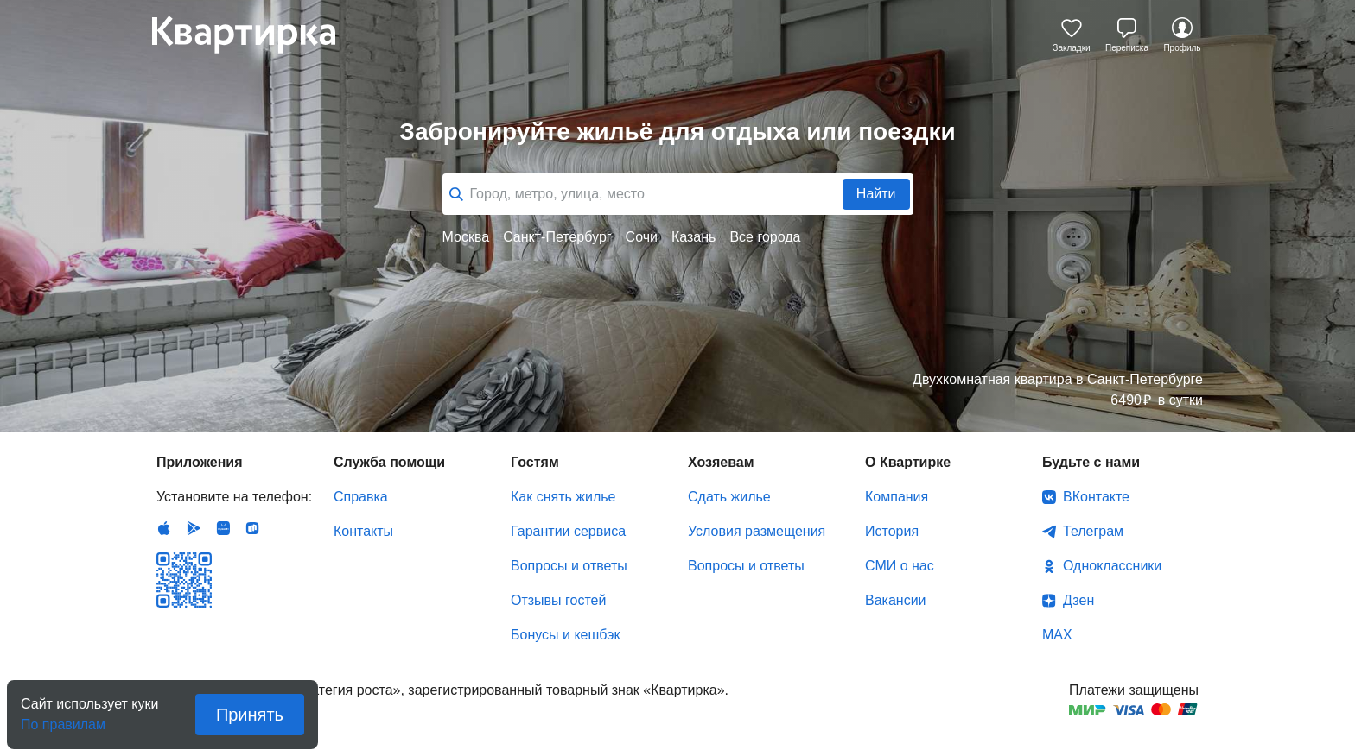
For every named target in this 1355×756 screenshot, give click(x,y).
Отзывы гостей (558, 600)
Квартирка (255, 35)
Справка (361, 496)
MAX (1057, 634)
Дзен (1078, 600)
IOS (164, 528)
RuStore (252, 528)
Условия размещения (756, 531)
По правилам (63, 719)
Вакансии (895, 600)
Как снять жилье (563, 496)
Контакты (363, 531)
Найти (876, 193)
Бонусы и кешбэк (565, 634)
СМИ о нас (899, 565)
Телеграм (1093, 531)
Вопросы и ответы (569, 565)
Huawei (223, 528)
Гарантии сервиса (568, 531)
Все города (764, 237)
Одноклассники (1112, 565)
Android (193, 528)
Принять (249, 714)
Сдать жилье (729, 496)
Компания (896, 496)
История (892, 531)
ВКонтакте (1096, 496)
